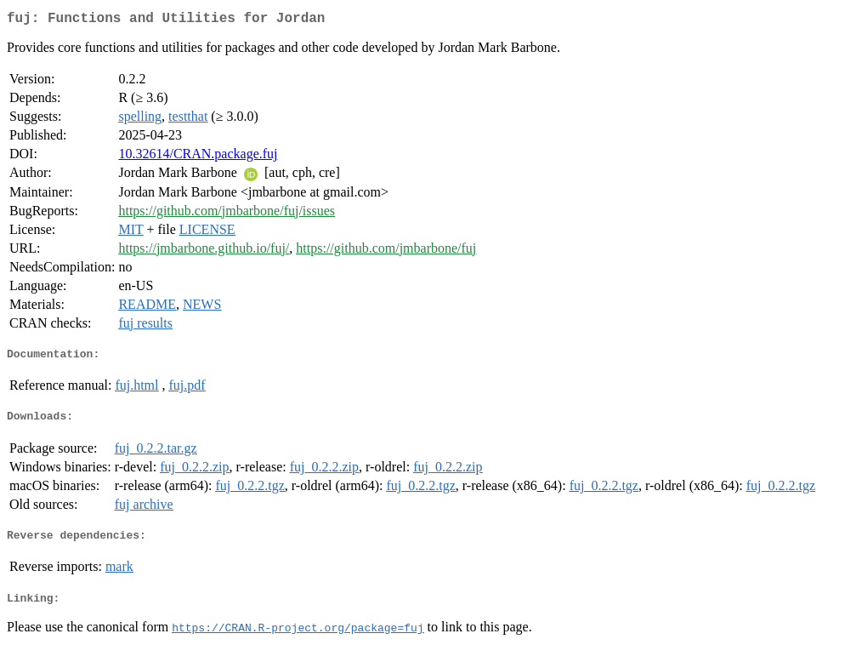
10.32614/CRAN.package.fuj (197, 157)
